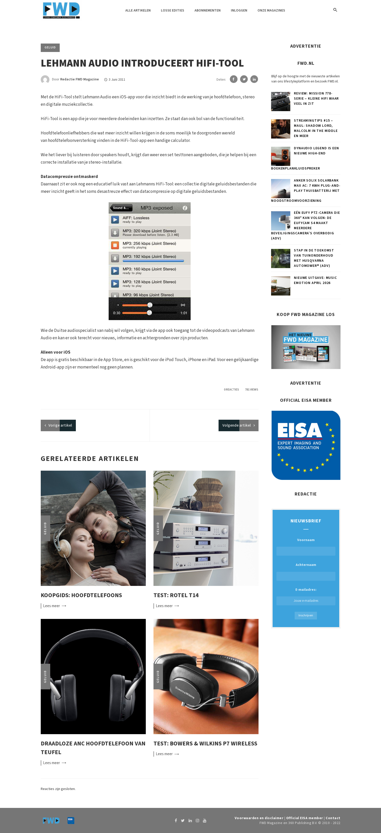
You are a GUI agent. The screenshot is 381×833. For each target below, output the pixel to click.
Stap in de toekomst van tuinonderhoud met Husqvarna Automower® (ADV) (314, 258)
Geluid (50, 47)
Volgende (236, 425)
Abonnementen (207, 10)
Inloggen (239, 10)
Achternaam (306, 564)
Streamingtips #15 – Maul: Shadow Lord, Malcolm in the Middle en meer (316, 128)
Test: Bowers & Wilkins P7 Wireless (205, 743)
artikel (60, 425)
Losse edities (172, 10)
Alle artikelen (138, 10)
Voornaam (306, 540)
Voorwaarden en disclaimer (259, 818)
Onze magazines (271, 10)
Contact (333, 818)
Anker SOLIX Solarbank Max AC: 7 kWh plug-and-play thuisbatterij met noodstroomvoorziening (305, 190)
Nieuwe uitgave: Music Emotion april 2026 (315, 280)
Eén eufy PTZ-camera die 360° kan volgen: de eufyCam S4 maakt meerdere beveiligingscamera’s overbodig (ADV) (305, 225)
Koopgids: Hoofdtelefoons (81, 595)
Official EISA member (304, 818)
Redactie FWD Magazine (79, 79)
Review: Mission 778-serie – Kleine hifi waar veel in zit (316, 98)
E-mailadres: (305, 596)
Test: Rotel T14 (176, 595)
